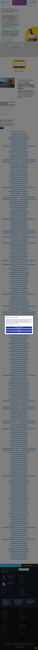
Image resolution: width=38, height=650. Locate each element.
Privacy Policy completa (18, 324)
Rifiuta (19, 332)
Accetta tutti (19, 329)
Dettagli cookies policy (9, 324)
